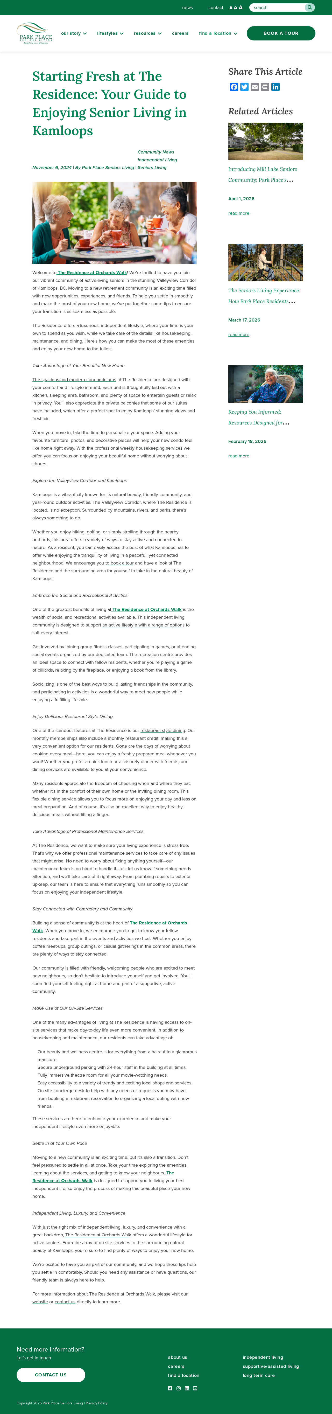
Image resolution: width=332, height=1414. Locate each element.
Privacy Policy (97, 1403)
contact (215, 7)
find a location (183, 1375)
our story (71, 33)
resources (145, 33)
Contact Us (51, 1374)
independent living (263, 1357)
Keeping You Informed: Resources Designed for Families (255, 422)
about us (177, 1357)
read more (238, 213)
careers (180, 33)
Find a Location (215, 33)
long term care (259, 1375)
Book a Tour (281, 33)
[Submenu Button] (85, 33)
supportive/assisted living (271, 1366)
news (187, 7)
